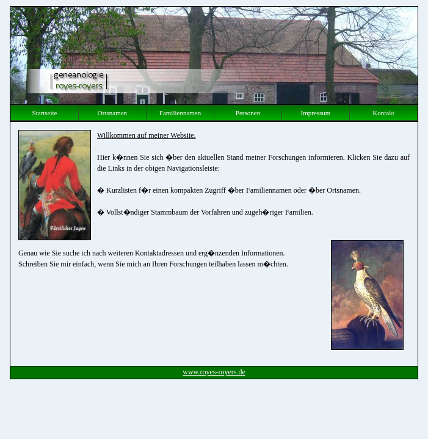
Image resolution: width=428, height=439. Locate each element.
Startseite (44, 112)
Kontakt (383, 112)
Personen (248, 112)
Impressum (316, 112)
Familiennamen (180, 112)
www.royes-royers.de (214, 372)
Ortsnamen (112, 112)
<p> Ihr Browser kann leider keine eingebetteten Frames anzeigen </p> (214, 244)
